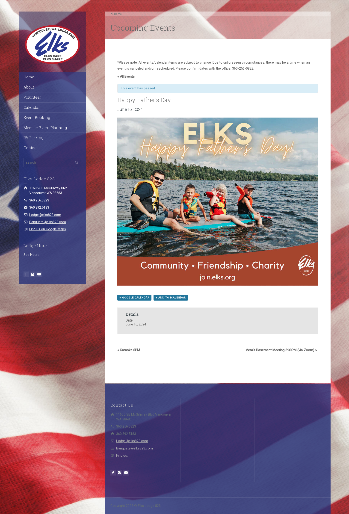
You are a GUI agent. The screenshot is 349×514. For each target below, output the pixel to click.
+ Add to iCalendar (171, 297)
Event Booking (37, 117)
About (29, 87)
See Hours (31, 255)
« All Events (126, 76)
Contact (31, 147)
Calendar (32, 107)
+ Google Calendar (134, 297)
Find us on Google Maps (47, 229)
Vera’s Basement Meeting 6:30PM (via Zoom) (281, 350)
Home (29, 76)
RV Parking (33, 137)
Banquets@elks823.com (47, 222)
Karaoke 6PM (128, 350)
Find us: (122, 455)
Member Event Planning (45, 127)
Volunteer (32, 97)
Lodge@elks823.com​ (45, 215)
